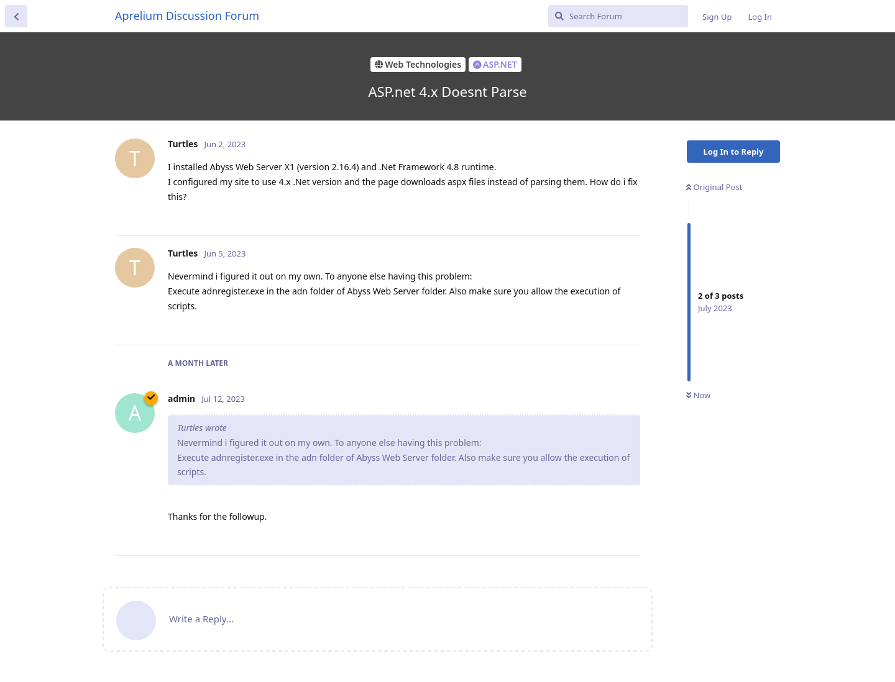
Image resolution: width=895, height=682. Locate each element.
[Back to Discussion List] (16, 16)
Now (698, 395)
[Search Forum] (618, 16)
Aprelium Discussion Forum (187, 15)
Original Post (714, 187)
